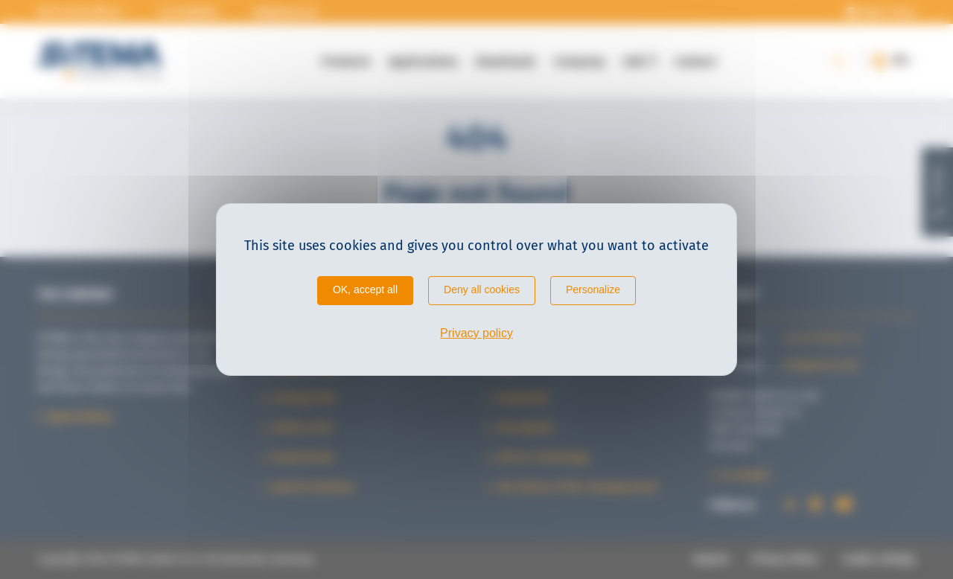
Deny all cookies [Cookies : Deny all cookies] (482, 289)
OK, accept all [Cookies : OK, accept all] (365, 289)
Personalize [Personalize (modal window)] (593, 289)
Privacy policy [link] (476, 333)
